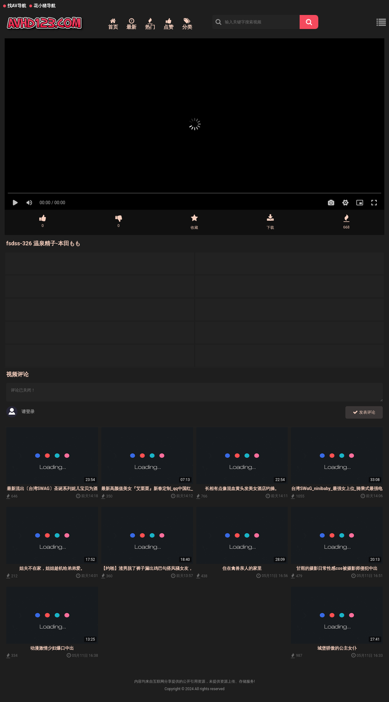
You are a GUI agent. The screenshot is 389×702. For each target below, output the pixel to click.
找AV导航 (16, 5)
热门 (150, 24)
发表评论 (364, 412)
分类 (187, 24)
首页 (113, 24)
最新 (131, 24)
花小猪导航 (44, 5)
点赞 (168, 24)
